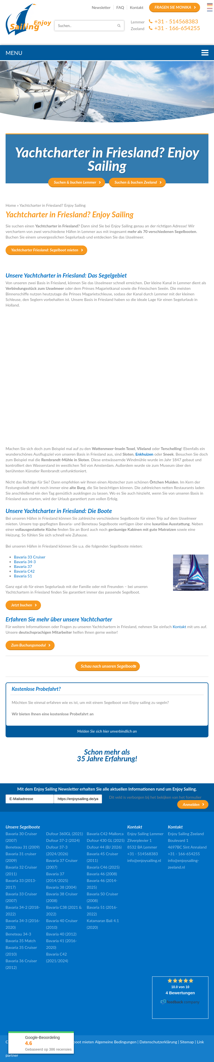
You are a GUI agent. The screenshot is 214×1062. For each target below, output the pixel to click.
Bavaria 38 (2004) (61, 887)
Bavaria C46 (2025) (103, 867)
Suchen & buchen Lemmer (75, 182)
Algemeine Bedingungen (116, 1041)
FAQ (120, 7)
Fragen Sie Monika (173, 7)
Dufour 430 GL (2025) (106, 840)
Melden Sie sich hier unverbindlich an (107, 731)
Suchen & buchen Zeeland (136, 182)
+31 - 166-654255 (177, 28)
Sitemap (187, 1041)
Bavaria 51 (23, 575)
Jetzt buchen (21, 604)
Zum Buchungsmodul (28, 645)
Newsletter (101, 7)
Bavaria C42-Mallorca (105, 833)
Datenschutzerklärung (158, 1041)
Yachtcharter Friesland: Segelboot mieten (44, 249)
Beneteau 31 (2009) (23, 847)
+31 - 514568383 (176, 21)
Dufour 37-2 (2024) (63, 840)
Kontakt (137, 7)
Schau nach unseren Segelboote (108, 666)
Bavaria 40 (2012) (61, 934)
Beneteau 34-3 (18, 934)
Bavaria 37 (23, 566)
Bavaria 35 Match (21, 940)
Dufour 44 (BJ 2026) (104, 847)
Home (11, 205)
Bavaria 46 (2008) (102, 873)
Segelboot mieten (79, 1041)
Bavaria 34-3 (25, 561)
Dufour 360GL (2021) (64, 833)
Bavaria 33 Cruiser (29, 557)
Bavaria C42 (24, 571)
